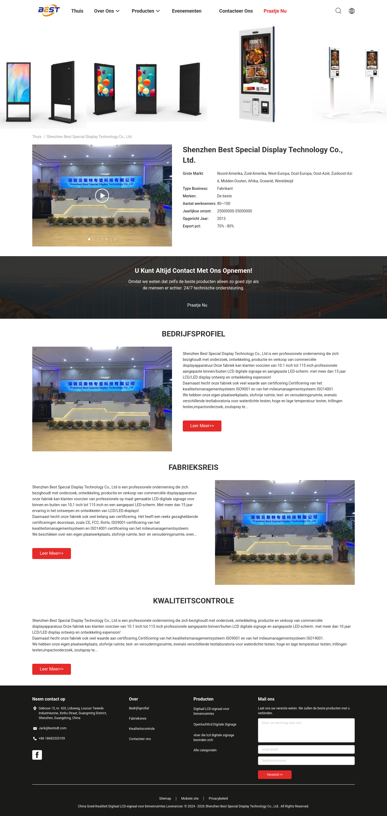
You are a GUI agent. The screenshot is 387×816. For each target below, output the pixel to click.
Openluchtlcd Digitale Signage (215, 724)
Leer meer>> (202, 425)
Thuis (36, 137)
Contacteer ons (140, 739)
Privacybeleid (218, 798)
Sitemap (165, 798)
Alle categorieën (205, 750)
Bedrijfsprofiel (139, 708)
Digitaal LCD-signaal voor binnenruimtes (211, 711)
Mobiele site (190, 798)
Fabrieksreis (137, 718)
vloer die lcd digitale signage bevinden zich (214, 737)
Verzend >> (275, 775)
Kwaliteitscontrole (142, 729)
